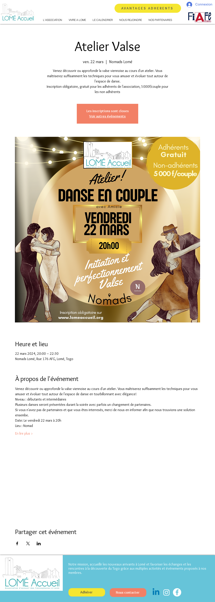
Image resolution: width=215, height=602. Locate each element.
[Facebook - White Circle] (177, 592)
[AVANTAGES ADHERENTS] (148, 8)
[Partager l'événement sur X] (28, 543)
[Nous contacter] (128, 592)
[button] (52, 20)
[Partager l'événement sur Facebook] (17, 543)
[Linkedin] (156, 592)
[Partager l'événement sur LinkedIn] (39, 543)
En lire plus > (24, 433)
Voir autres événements (107, 116)
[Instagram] (166, 592)
